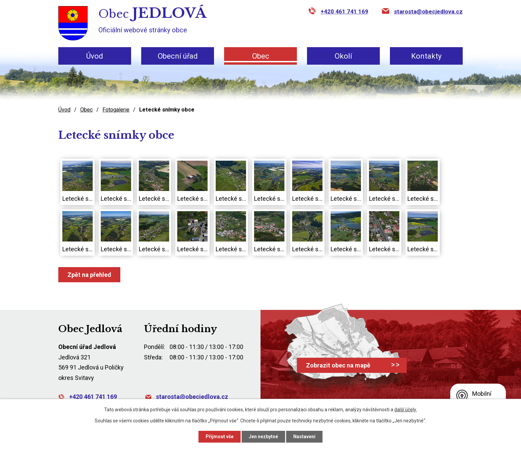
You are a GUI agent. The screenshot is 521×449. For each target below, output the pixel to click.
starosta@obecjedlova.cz (428, 11)
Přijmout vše (219, 436)
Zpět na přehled (90, 274)
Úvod (94, 56)
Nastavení (305, 436)
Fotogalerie (118, 109)
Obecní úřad (177, 56)
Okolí (343, 56)
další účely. (405, 409)
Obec (261, 56)
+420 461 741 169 (345, 11)
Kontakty (426, 56)
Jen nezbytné (263, 436)
